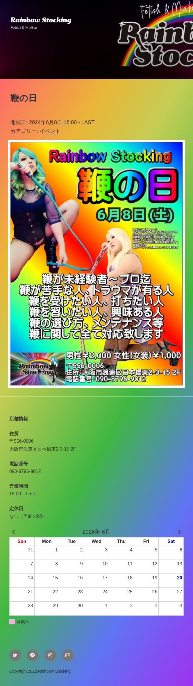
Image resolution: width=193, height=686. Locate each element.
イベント (50, 131)
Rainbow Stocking (40, 20)
